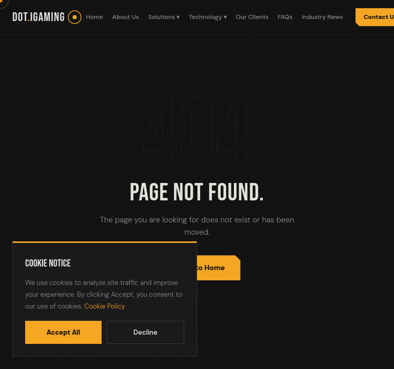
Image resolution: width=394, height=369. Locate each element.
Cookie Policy (104, 306)
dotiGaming (38, 17)
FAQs (285, 17)
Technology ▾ (208, 17)
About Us (125, 17)
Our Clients (252, 17)
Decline (145, 332)
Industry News (322, 17)
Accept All (64, 332)
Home (94, 17)
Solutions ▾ (164, 17)
